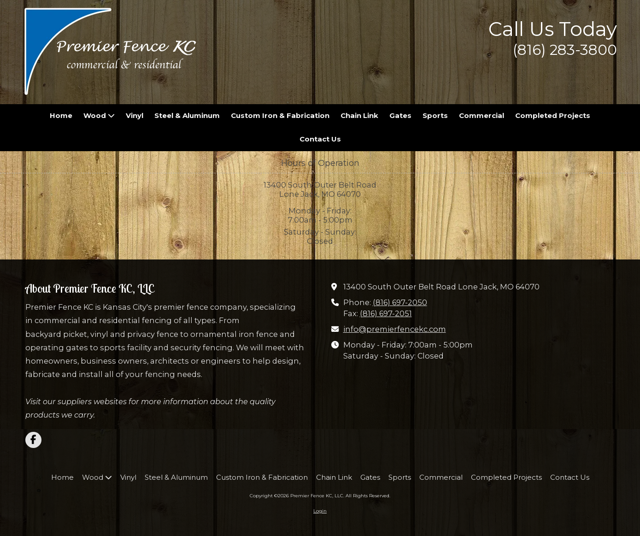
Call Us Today (552, 29)
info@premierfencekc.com (394, 329)
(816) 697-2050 (400, 302)
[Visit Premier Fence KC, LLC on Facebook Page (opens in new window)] (33, 440)
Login (320, 511)
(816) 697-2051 (386, 313)
